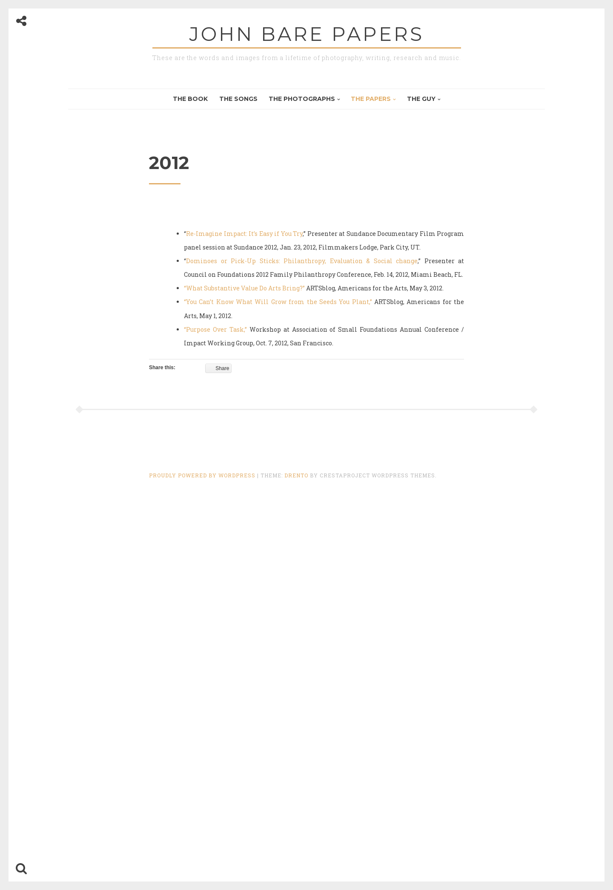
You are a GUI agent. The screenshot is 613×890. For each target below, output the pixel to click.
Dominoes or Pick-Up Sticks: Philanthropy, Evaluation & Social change (302, 261)
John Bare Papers (306, 34)
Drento (296, 475)
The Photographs (302, 99)
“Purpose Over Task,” (215, 329)
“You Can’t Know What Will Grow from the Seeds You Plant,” (278, 302)
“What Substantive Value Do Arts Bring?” (244, 288)
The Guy (421, 99)
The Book (190, 99)
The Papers (371, 99)
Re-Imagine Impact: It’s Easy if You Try (244, 234)
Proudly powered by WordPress (203, 475)
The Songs (238, 99)
